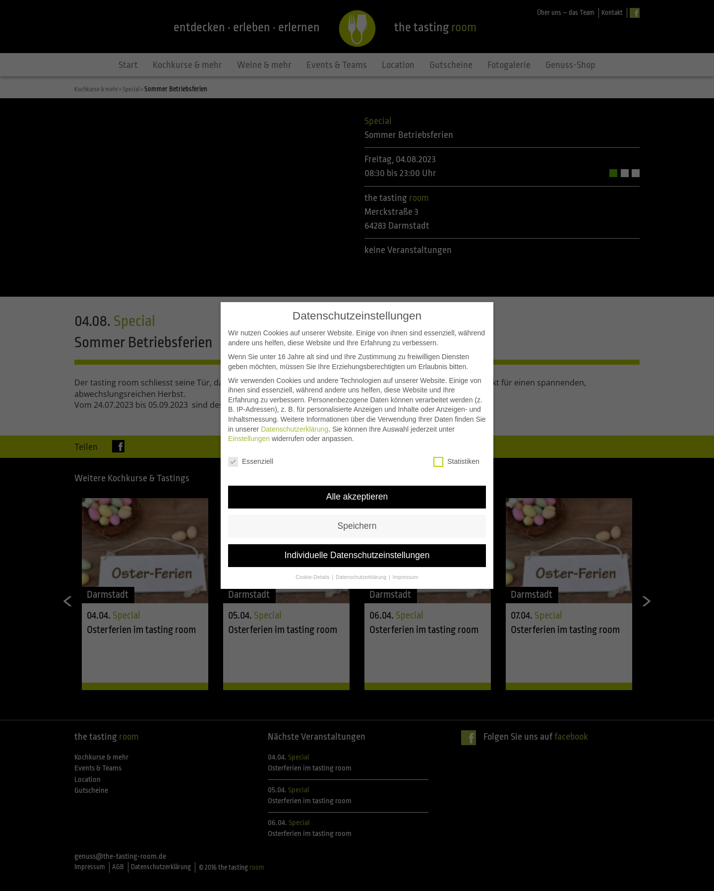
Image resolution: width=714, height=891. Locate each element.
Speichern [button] (357, 504)
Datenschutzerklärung (294, 407)
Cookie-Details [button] (313, 555)
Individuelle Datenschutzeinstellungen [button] (357, 533)
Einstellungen (249, 417)
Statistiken (456, 440)
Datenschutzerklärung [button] (362, 555)
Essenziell (250, 440)
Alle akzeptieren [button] (357, 475)
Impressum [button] (405, 555)
